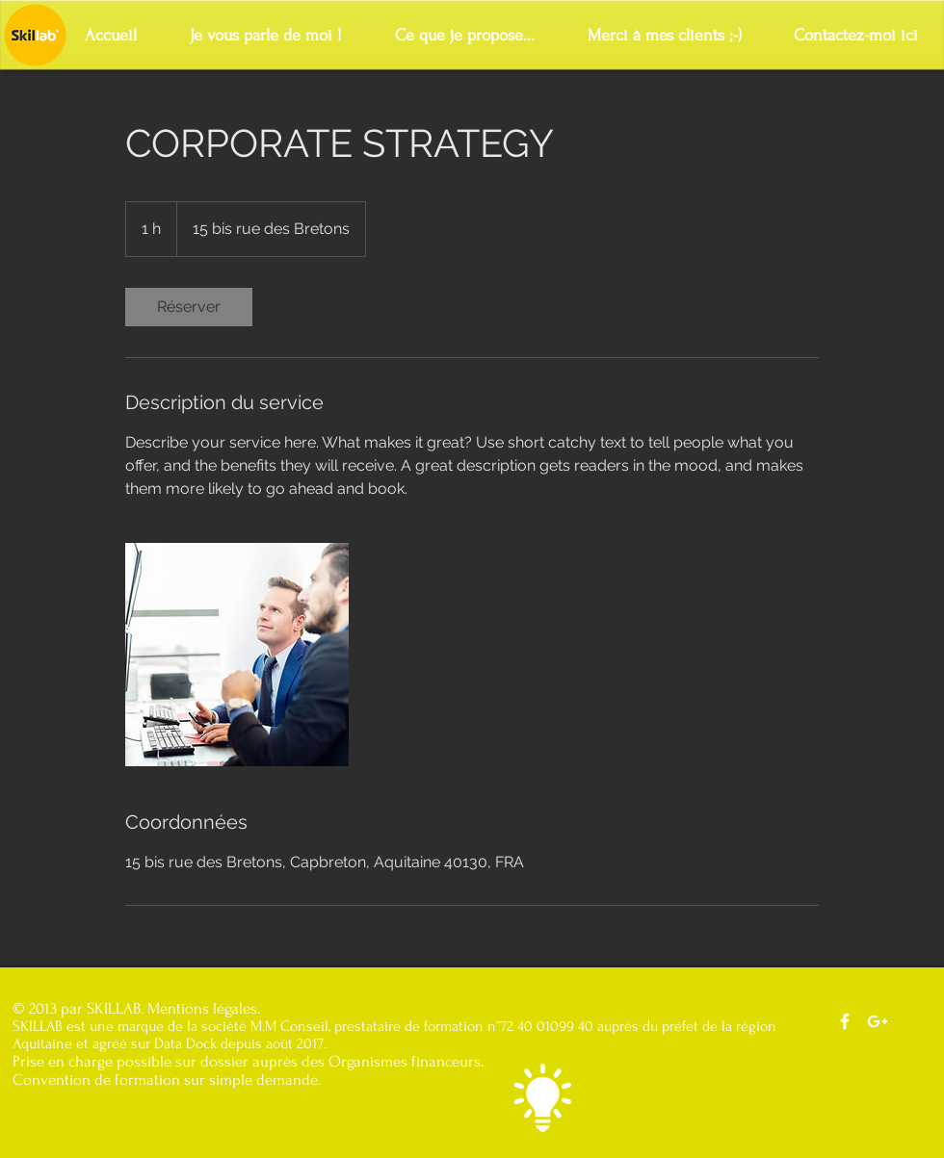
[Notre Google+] (877, 1021)
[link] (188, 307)
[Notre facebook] (844, 1021)
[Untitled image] (237, 654)
